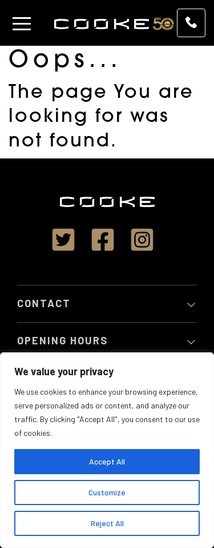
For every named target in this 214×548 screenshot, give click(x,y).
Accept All (107, 461)
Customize (107, 492)
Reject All (107, 523)
